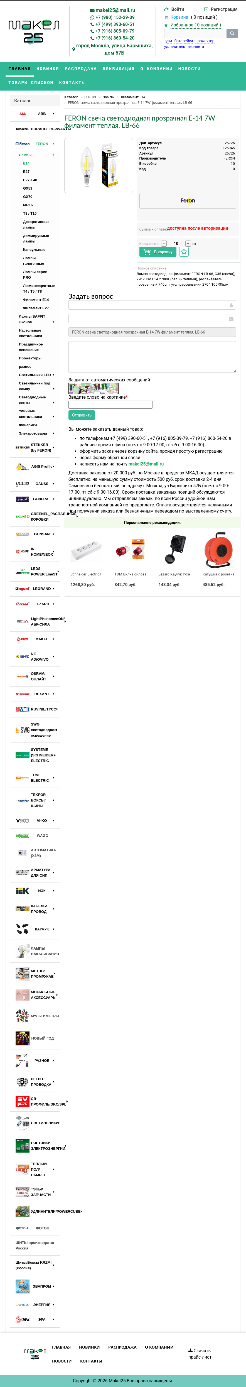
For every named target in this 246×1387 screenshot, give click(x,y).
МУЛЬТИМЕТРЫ (37, 1016)
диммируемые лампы (36, 238)
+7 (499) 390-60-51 (114, 24)
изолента (196, 46)
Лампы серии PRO (35, 275)
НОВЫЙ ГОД (35, 1038)
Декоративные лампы (36, 224)
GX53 (27, 188)
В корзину (158, 252)
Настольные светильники (30, 333)
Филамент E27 (36, 308)
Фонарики (28, 425)
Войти (177, 9)
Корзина (179, 17)
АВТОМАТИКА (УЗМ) (36, 853)
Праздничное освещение (31, 347)
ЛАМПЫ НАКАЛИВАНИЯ (37, 951)
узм (169, 41)
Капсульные (34, 249)
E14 (26, 163)
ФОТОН (32, 1228)
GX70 (27, 197)
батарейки (183, 41)
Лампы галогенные (33, 261)
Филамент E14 (36, 300)
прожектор (204, 41)
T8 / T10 (29, 213)
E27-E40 (30, 180)
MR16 (28, 205)
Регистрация (224, 9)
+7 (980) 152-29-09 (115, 17)
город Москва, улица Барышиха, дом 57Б (114, 49)
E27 (26, 172)
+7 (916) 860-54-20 (114, 38)
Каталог (22, 100)
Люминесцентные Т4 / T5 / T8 (39, 288)
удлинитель (174, 46)
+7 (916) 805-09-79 (114, 31)
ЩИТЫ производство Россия (35, 1245)
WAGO (32, 836)
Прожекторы (30, 358)
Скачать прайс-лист (200, 1354)
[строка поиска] (195, 33)
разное (25, 366)
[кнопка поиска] (232, 33)
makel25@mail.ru (115, 10)
